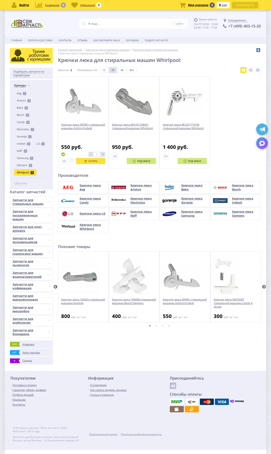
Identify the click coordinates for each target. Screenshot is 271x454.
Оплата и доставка (40, 40)
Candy (23, 122)
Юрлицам (132, 40)
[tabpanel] (83, 287)
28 (112, 70)
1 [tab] (150, 326)
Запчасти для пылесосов (31, 263)
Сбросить (20, 183)
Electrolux (25, 129)
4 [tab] (169, 326)
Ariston (24, 100)
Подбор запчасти (156, 40)
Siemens (24, 165)
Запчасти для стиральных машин (31, 202)
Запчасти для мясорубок (31, 309)
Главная (16, 40)
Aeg (21, 93)
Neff (22, 151)
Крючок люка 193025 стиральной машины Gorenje (83, 301)
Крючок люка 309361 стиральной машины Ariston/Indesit (185, 301)
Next (264, 287)
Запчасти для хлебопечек (31, 321)
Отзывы (82, 40)
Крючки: (63, 70)
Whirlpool (25, 172)
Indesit (23, 143)
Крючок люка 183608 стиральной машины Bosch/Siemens (134, 301)
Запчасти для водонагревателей (31, 274)
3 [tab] (162, 326)
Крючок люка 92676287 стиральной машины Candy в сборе (233, 303)
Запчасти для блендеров (31, 332)
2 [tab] (156, 326)
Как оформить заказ (106, 40)
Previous (55, 287)
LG (40, 143)
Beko (22, 108)
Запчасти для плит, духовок (31, 229)
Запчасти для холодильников (31, 240)
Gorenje (24, 136)
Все (132, 70)
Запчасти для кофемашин (31, 286)
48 (121, 70)
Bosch (23, 115)
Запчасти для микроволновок (31, 298)
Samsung (25, 158)
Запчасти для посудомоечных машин (31, 215)
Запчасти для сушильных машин (31, 252)
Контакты (65, 40)
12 (103, 70)
